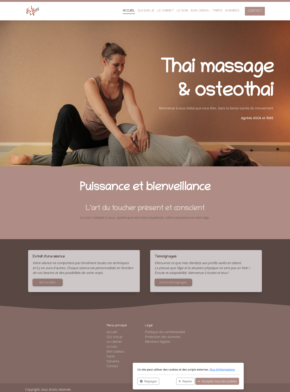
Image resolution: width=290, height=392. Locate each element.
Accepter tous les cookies (173, 381)
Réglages (105, 381)
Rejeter (142, 381)
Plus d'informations (179, 369)
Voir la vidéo (47, 283)
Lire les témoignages (173, 283)
